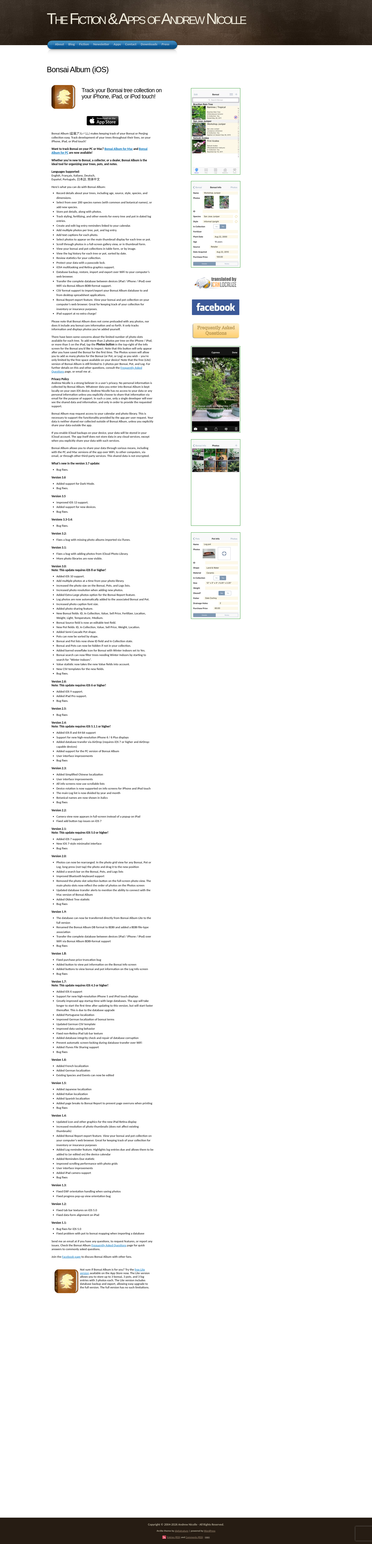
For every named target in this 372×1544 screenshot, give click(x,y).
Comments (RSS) (194, 1537)
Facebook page (71, 1256)
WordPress (209, 1530)
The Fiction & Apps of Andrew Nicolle (146, 18)
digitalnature (181, 1530)
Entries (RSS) (173, 1537)
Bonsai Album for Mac (118, 149)
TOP (207, 1537)
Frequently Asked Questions (108, 1245)
